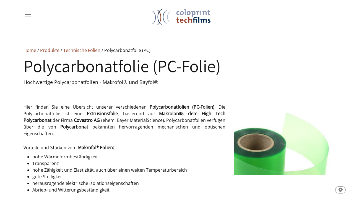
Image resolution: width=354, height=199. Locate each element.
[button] (340, 190)
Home (30, 50)
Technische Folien (81, 50)
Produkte (49, 50)
